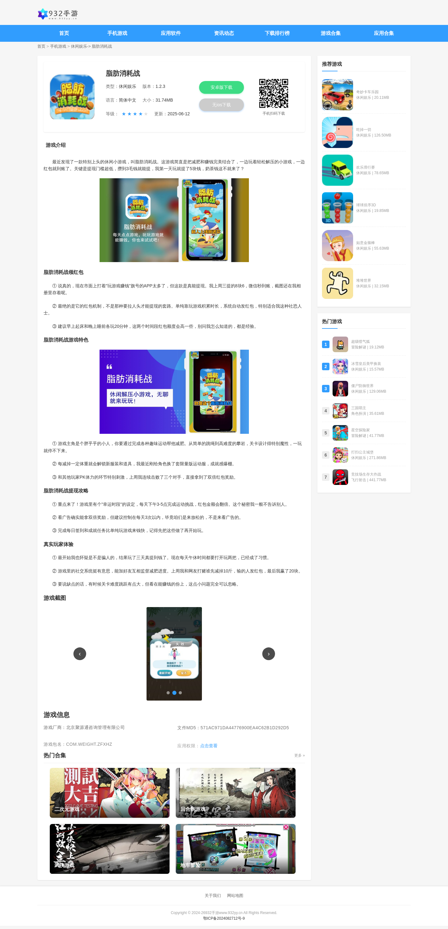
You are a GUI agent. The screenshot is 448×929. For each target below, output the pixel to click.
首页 (64, 33)
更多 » (298, 758)
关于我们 (213, 899)
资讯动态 (224, 33)
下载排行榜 (277, 33)
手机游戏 (117, 33)
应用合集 (384, 33)
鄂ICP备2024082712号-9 (224, 921)
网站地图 (235, 899)
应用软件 (171, 33)
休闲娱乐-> (81, 46)
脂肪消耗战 (102, 46)
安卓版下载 (221, 87)
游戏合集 (331, 33)
